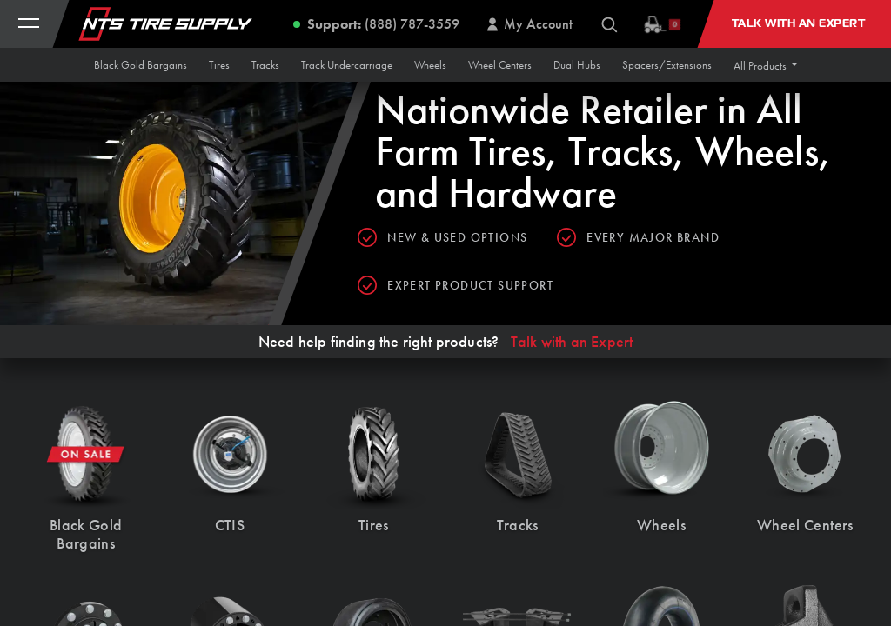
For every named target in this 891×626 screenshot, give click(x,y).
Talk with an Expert (572, 342)
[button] (765, 65)
